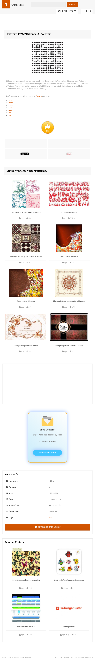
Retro (10, 103)
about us (58, 657)
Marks (10, 115)
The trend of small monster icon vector (69, 580)
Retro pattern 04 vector (69, 257)
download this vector (47, 527)
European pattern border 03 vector (69, 346)
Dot (9, 113)
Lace (10, 108)
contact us (68, 657)
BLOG (86, 11)
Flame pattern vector (69, 212)
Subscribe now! (47, 452)
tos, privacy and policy (84, 657)
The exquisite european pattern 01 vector (26, 257)
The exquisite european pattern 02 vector (69, 301)
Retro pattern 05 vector (26, 301)
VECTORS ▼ (67, 11)
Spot (10, 110)
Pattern (39, 96)
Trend (10, 105)
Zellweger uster (69, 627)
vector (17, 4)
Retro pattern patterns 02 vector (25, 346)
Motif (10, 100)
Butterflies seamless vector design (26, 580)
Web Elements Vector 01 (26, 627)
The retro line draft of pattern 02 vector (26, 212)
